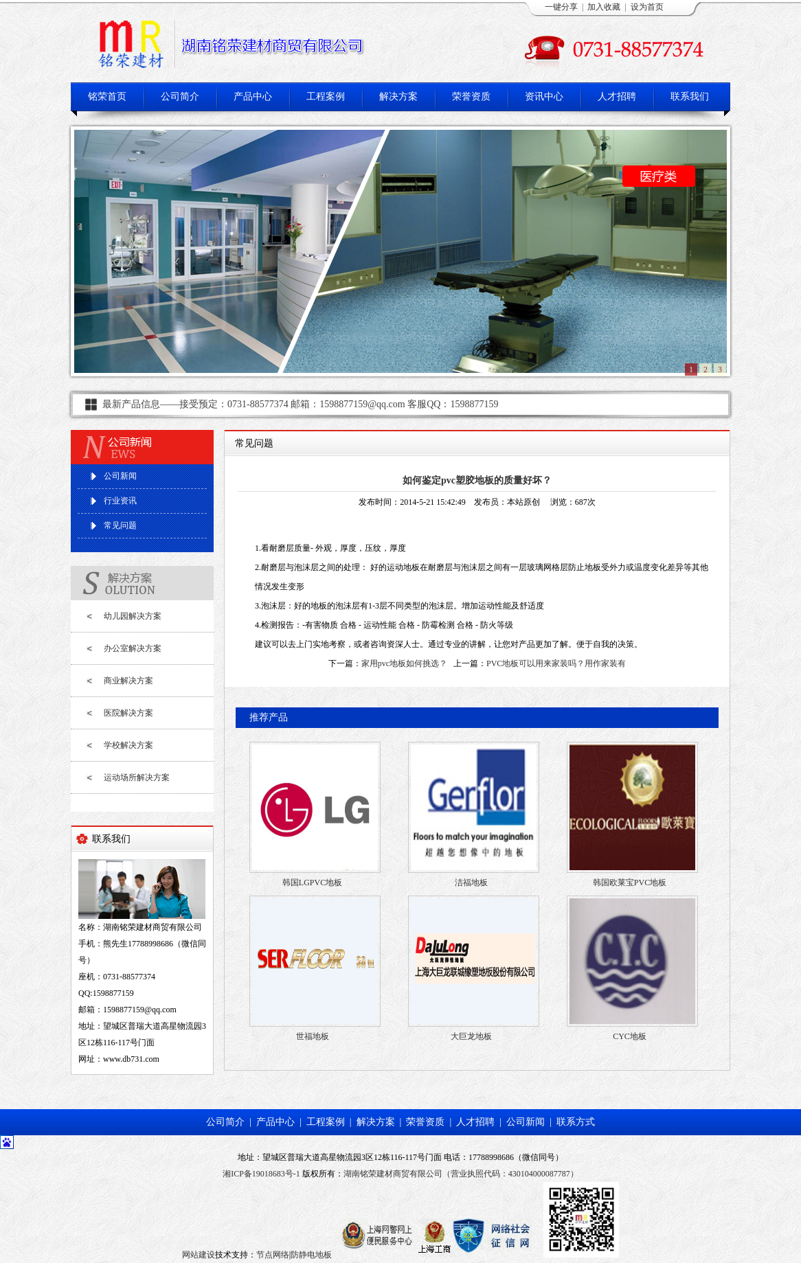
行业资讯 (120, 500)
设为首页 (647, 7)
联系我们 (689, 96)
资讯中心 (544, 96)
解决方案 (398, 96)
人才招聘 (617, 96)
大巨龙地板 (471, 1036)
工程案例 (325, 96)
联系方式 (575, 1122)
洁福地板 (471, 882)
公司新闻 (120, 476)
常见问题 (120, 525)
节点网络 (272, 1255)
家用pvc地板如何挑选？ (404, 663)
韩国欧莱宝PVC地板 (629, 882)
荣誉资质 (471, 96)
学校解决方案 (128, 745)
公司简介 (180, 96)
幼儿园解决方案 (132, 616)
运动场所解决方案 (137, 777)
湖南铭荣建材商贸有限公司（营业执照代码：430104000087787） (460, 1174)
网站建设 (198, 1255)
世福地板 (312, 1036)
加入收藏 (603, 7)
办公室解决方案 (132, 648)
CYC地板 (629, 1036)
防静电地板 (311, 1255)
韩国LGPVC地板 (312, 882)
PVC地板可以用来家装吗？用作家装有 (556, 663)
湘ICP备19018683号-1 (261, 1174)
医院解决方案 (128, 713)
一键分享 (561, 7)
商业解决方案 (128, 680)
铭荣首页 (107, 96)
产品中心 (253, 96)
